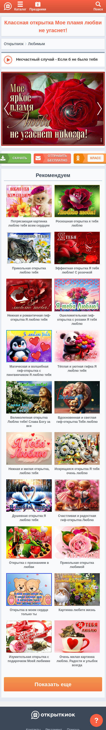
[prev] (6, 109)
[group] (53, 60)
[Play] (8, 60)
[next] (99, 109)
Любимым (36, 44)
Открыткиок (14, 44)
